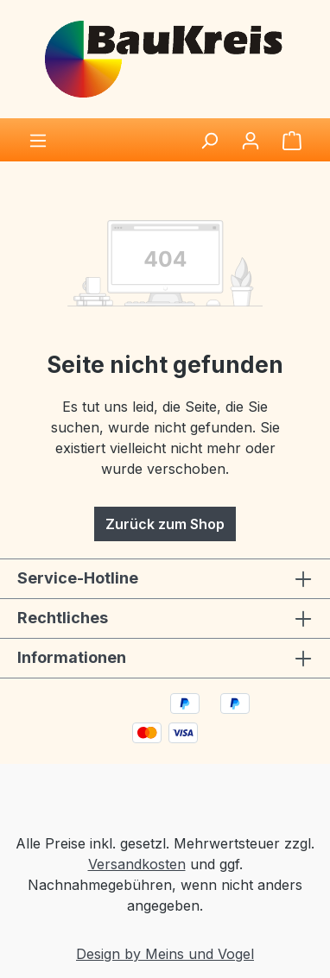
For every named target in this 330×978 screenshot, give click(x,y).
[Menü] (38, 140)
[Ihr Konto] (250, 140)
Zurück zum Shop (165, 524)
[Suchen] (209, 140)
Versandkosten (137, 864)
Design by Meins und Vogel (165, 953)
